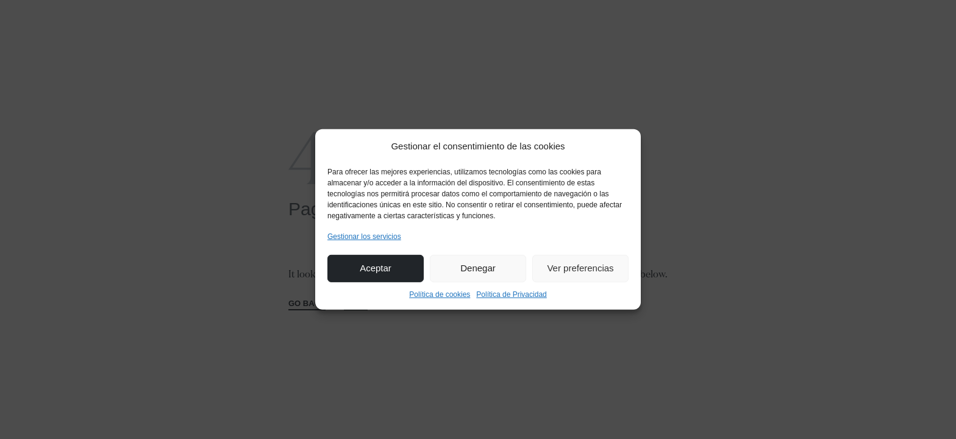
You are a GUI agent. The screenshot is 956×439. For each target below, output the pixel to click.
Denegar (478, 268)
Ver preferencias (580, 268)
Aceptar (375, 268)
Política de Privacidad (511, 294)
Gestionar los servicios (364, 236)
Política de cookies (439, 294)
